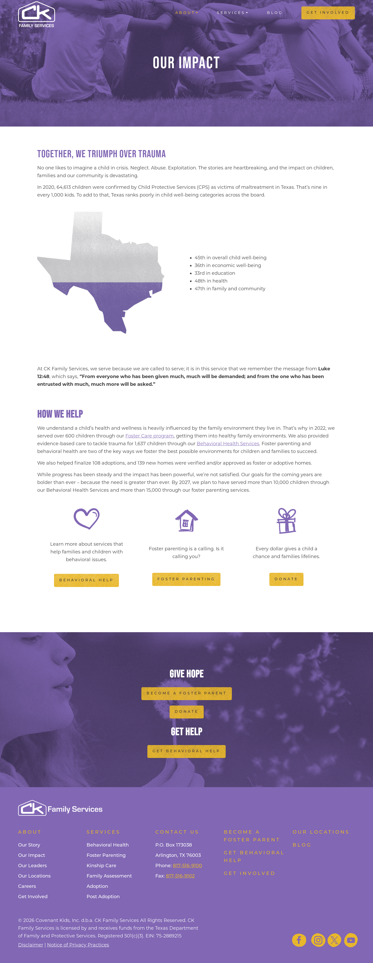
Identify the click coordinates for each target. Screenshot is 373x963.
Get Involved (328, 13)
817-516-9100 (187, 866)
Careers (27, 886)
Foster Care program (149, 436)
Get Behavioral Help (186, 751)
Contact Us (177, 832)
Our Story (29, 845)
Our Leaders (32, 866)
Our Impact (31, 855)
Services (231, 13)
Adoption (97, 886)
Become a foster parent (252, 836)
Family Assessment (109, 876)
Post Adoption (103, 897)
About (185, 13)
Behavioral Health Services (228, 444)
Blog (275, 13)
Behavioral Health (108, 845)
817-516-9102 (180, 876)
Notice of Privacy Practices (78, 945)
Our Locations (34, 876)
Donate (286, 579)
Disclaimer (30, 945)
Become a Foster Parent (187, 693)
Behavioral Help (86, 580)
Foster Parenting (186, 579)
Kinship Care (101, 866)
